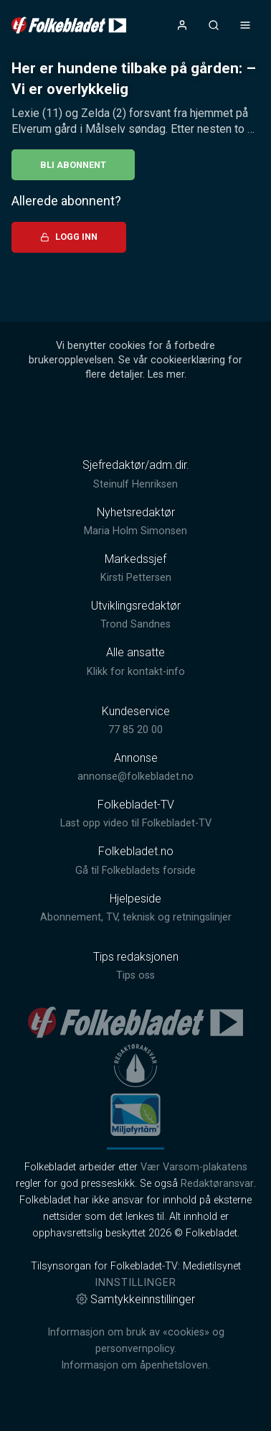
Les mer (166, 374)
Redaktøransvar (217, 1184)
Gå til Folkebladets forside (135, 870)
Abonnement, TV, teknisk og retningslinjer (136, 917)
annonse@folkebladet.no (135, 776)
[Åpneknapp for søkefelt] (213, 25)
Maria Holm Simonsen (135, 531)
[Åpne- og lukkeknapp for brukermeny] (182, 25)
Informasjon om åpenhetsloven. (135, 1365)
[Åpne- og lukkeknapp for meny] (245, 25)
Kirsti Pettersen (135, 578)
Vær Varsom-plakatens (194, 1167)
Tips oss (135, 975)
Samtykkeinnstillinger (135, 1299)
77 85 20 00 (135, 730)
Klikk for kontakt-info (136, 672)
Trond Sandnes (135, 624)
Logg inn (69, 236)
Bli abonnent (73, 164)
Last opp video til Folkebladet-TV (135, 823)
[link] (68, 25)
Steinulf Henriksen (135, 484)
